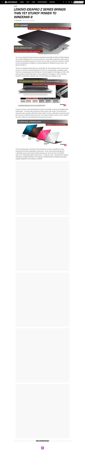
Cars (33, 2)
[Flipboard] (69, 2)
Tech (27, 2)
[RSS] (72, 2)
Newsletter (78, 2)
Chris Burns (18, 20)
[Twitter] (66, 2)
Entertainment (42, 2)
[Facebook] (64, 2)
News (22, 2)
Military (52, 2)
